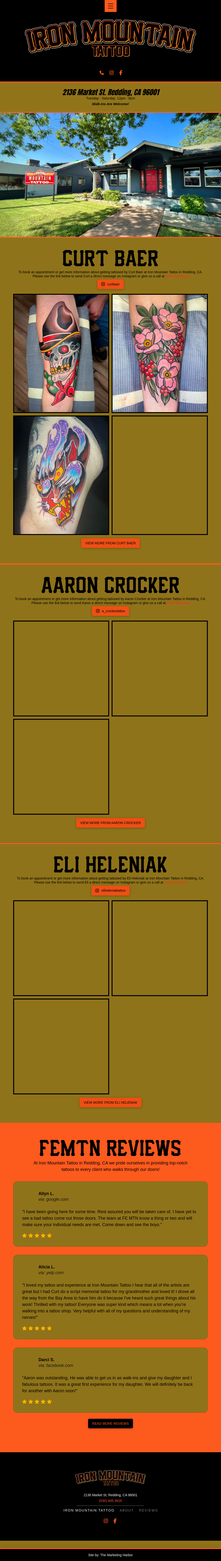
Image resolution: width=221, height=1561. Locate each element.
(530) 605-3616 (176, 276)
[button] (111, 6)
